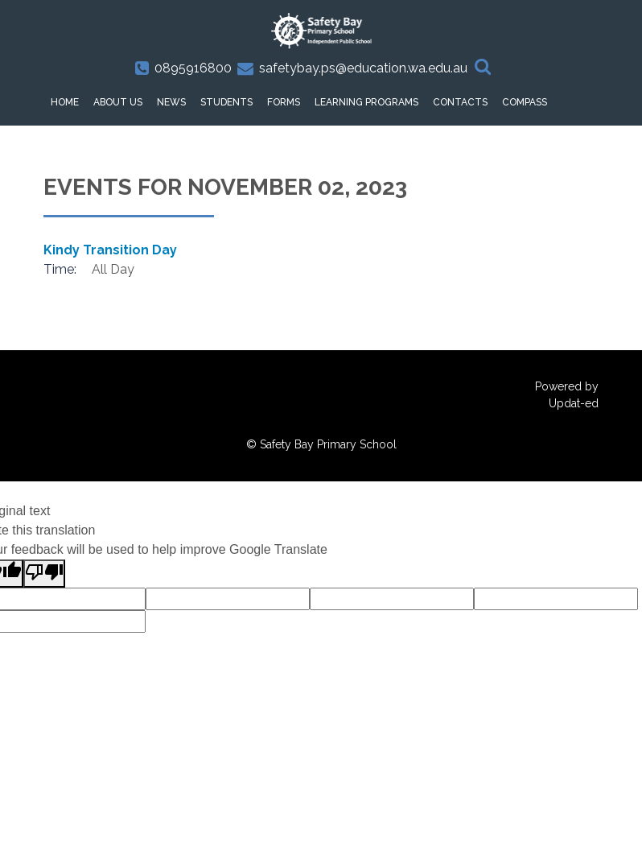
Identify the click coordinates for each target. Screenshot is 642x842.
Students (226, 102)
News (171, 102)
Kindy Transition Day (110, 250)
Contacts (460, 102)
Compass (524, 102)
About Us (117, 102)
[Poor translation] (44, 573)
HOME (65, 102)
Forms (283, 102)
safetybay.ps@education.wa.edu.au (363, 68)
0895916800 (193, 68)
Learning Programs (366, 102)
